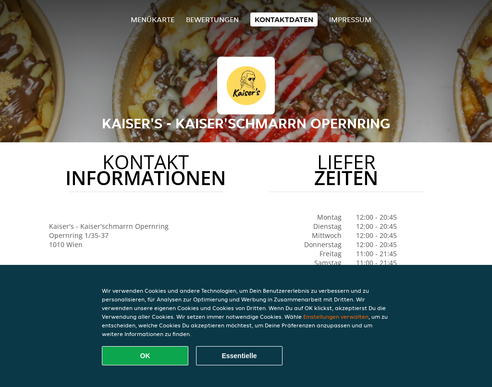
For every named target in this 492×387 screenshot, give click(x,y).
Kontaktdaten (284, 19)
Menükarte (152, 19)
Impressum (350, 19)
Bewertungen (212, 19)
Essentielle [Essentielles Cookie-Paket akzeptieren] (239, 356)
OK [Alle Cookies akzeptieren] (145, 356)
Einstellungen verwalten (336, 316)
